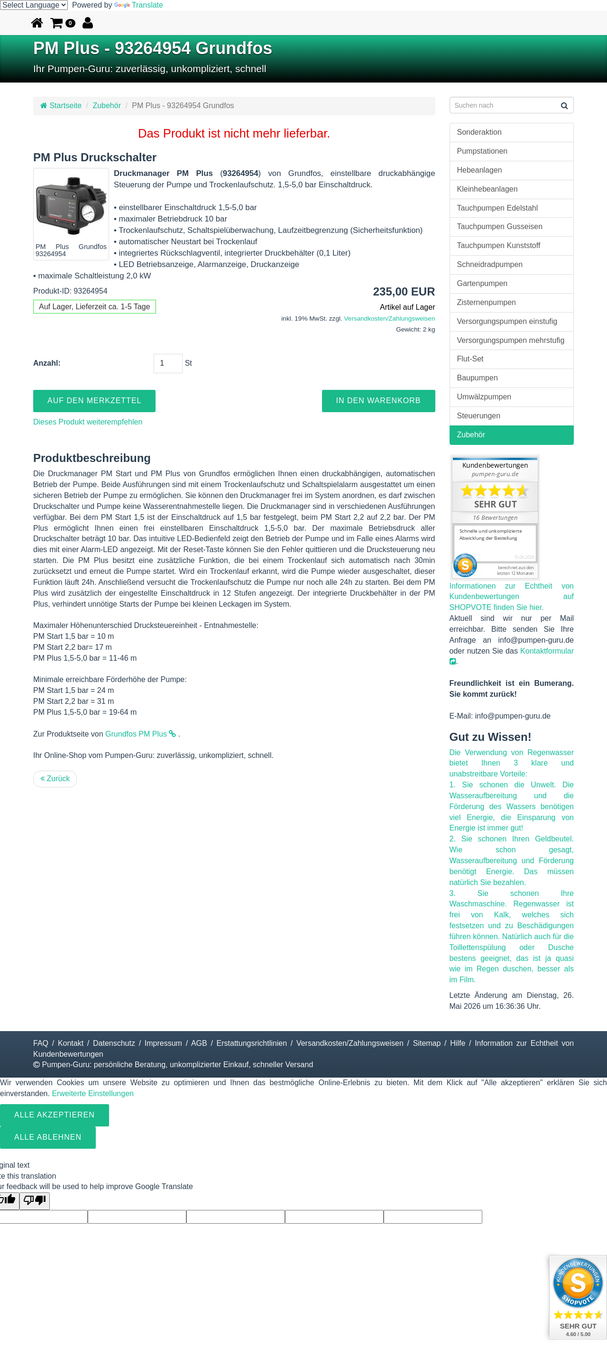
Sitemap (427, 1043)
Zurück (55, 779)
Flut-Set (470, 359)
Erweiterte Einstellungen (93, 1093)
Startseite (61, 105)
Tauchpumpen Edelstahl (497, 208)
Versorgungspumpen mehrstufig (511, 340)
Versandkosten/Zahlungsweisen (389, 318)
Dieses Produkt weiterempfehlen (87, 422)
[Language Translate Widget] (34, 5)
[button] (63, 23)
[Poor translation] (34, 1201)
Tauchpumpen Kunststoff (499, 245)
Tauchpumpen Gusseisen (500, 226)
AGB (199, 1043)
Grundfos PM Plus (140, 734)
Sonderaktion (479, 132)
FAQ (40, 1043)
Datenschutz (114, 1043)
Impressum (163, 1043)
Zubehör (106, 105)
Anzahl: (47, 363)
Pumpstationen (482, 151)
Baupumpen (477, 378)
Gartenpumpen (482, 283)
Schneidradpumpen (490, 264)
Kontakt (70, 1043)
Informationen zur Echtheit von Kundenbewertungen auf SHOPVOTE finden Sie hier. (512, 597)
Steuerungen (479, 416)
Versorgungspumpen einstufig (507, 321)
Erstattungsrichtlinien (252, 1043)
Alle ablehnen (48, 1137)
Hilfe (457, 1043)
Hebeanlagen (479, 170)
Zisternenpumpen (486, 302)
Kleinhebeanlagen (487, 189)
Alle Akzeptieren (54, 1115)
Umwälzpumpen (484, 397)
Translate (138, 5)
